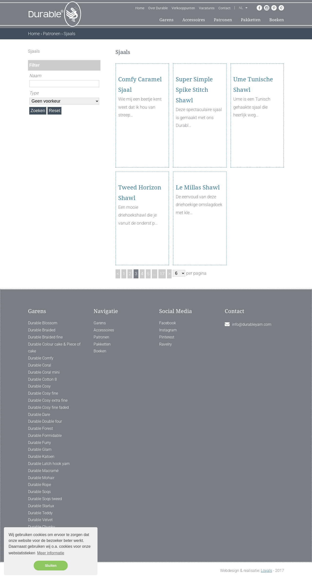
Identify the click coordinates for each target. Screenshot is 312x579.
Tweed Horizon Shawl (139, 221)
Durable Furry (39, 442)
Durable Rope (39, 484)
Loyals (266, 570)
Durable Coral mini (44, 372)
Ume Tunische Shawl (253, 112)
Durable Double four (45, 421)
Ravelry (165, 344)
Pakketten (251, 19)
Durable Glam (39, 449)
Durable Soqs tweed (45, 498)
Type (34, 92)
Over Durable (158, 8)
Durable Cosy (39, 386)
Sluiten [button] (51, 566)
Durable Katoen (41, 456)
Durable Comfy (40, 358)
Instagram (168, 330)
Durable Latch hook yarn (49, 463)
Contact (224, 8)
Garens (166, 19)
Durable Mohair (41, 477)
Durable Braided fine (45, 337)
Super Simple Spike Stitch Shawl (194, 118)
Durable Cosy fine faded (48, 407)
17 (162, 273)
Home (139, 8)
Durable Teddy (40, 513)
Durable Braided (41, 330)
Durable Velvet (40, 519)
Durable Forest (40, 428)
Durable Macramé (43, 470)
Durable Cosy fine (43, 393)
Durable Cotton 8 (42, 379)
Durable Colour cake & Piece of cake (54, 348)
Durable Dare (39, 414)
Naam (35, 75)
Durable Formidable (45, 435)
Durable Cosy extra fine (48, 400)
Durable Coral (39, 365)
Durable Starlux (41, 506)
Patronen (223, 19)
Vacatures (206, 8)
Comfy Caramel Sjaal (140, 112)
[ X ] (97, 51)
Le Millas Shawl (198, 215)
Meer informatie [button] (50, 553)
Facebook (167, 323)
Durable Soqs (39, 491)
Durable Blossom (42, 323)
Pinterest (166, 337)
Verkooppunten (183, 8)
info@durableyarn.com (251, 324)
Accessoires (193, 19)
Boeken (276, 19)
